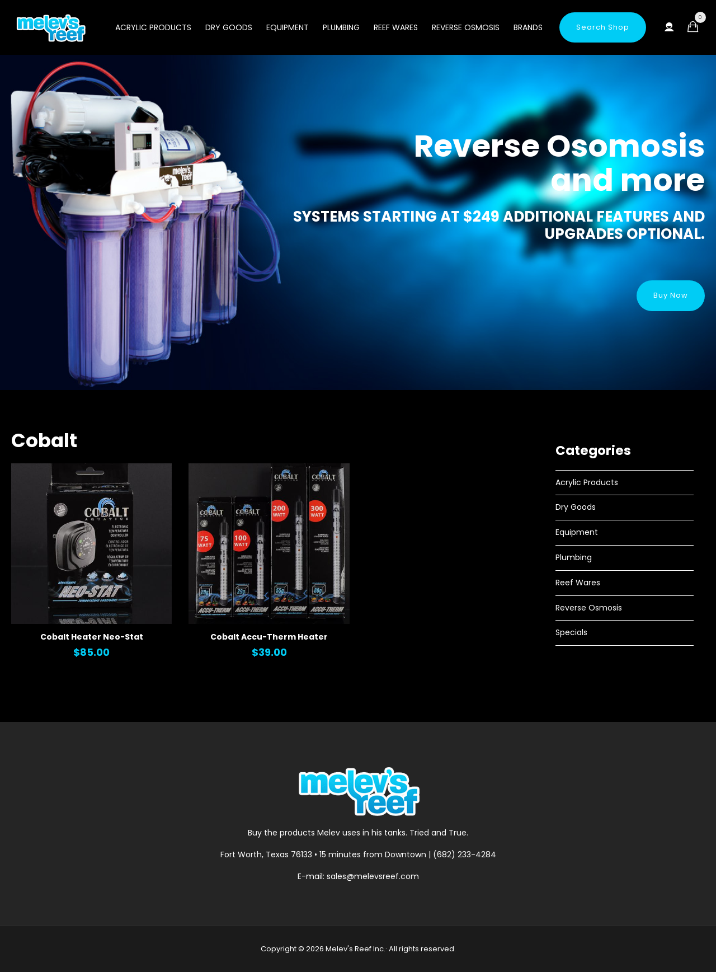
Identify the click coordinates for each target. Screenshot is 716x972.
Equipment (287, 27)
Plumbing (341, 27)
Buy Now (670, 295)
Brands (528, 27)
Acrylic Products (153, 27)
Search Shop (602, 27)
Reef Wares (396, 27)
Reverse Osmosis (466, 27)
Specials (571, 632)
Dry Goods (228, 27)
